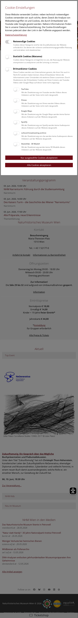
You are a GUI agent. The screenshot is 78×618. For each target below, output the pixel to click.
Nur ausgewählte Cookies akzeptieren (39, 157)
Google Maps (26, 111)
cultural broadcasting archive (33, 133)
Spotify (24, 122)
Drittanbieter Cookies (25, 68)
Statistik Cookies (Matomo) (27, 56)
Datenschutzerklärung (16, 34)
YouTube (25, 89)
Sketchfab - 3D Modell (30, 144)
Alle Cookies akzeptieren (39, 165)
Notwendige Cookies (24, 41)
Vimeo (24, 100)
